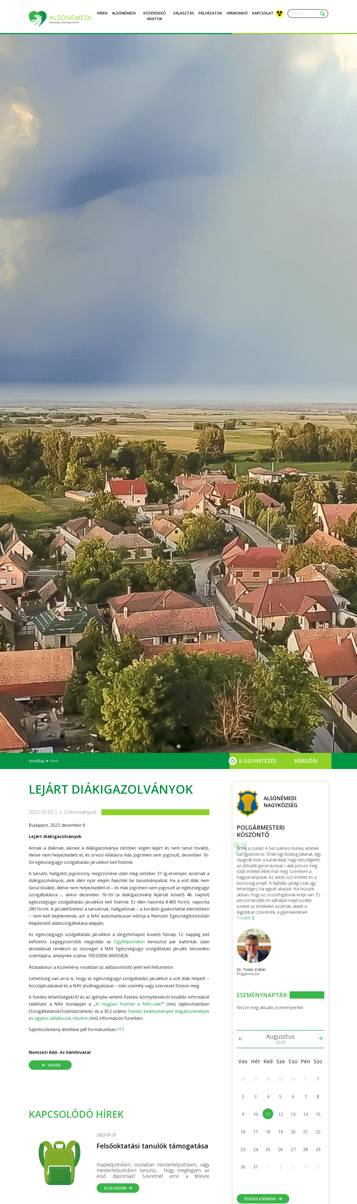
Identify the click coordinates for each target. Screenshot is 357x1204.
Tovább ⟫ (245, 918)
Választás (183, 16)
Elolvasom (118, 1188)
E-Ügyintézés (257, 760)
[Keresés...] (305, 13)
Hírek (102, 16)
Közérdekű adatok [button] (154, 18)
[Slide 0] (178, 746)
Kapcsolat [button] (263, 16)
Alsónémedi (124, 16)
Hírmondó (237, 16)
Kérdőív (306, 760)
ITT (121, 1029)
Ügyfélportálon (129, 942)
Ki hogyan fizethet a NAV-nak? (129, 1004)
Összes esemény (263, 1198)
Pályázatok (210, 16)
